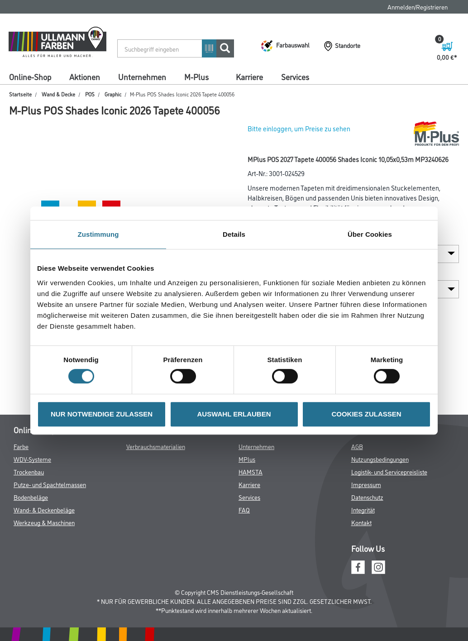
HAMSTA (251, 471)
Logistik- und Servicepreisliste (389, 471)
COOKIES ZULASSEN (366, 414)
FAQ (244, 509)
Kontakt (361, 522)
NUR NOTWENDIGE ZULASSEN (102, 414)
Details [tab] (234, 234)
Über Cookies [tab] (370, 234)
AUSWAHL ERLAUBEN (234, 414)
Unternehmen (142, 76)
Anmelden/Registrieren (417, 6)
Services (295, 76)
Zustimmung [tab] (98, 234)
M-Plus (196, 76)
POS (90, 94)
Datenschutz (367, 497)
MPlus (247, 458)
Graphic (113, 94)
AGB (357, 446)
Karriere (249, 76)
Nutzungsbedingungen (380, 458)
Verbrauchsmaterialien (155, 446)
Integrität (363, 509)
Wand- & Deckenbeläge (44, 509)
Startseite (20, 94)
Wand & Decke (58, 94)
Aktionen (84, 76)
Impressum (366, 484)
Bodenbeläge (31, 497)
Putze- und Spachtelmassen (50, 484)
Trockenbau (29, 471)
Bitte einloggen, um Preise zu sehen (299, 128)
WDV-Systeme (32, 458)
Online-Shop (30, 76)
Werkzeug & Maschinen (44, 522)
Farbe (21, 446)
